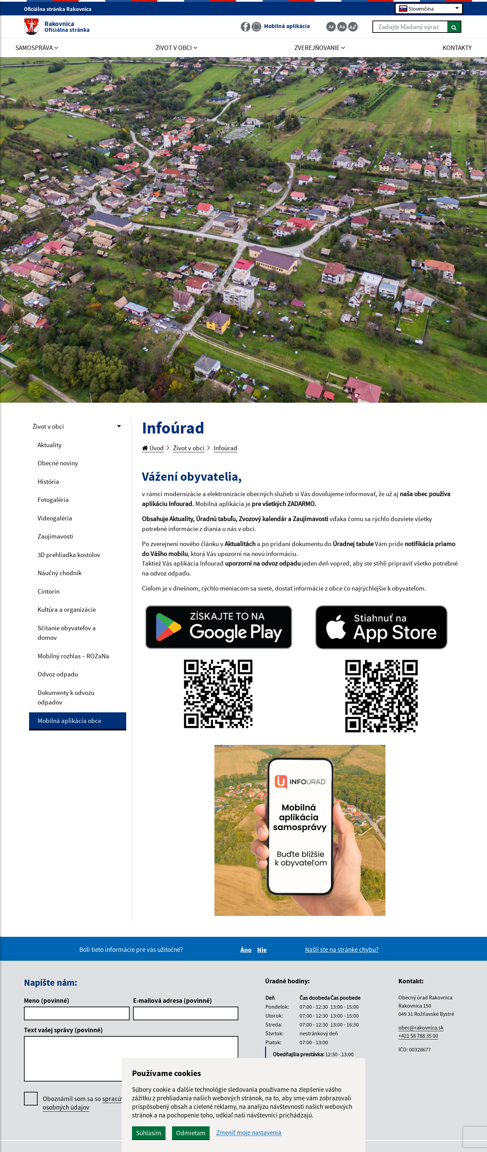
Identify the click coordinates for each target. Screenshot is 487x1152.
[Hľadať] (454, 27)
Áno (247, 950)
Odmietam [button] (191, 1133)
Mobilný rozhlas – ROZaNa (73, 656)
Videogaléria (55, 518)
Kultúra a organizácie (67, 609)
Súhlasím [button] (148, 1133)
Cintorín (49, 591)
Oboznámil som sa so (90, 1103)
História (48, 481)
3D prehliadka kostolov (69, 555)
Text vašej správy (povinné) (63, 1030)
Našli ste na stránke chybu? (342, 949)
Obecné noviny (58, 463)
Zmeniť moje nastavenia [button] (248, 1132)
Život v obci (48, 426)
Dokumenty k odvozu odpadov (66, 697)
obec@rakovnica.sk (421, 1027)
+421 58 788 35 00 (418, 1035)
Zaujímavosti (55, 536)
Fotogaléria (53, 499)
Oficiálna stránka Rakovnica (60, 8)
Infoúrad (225, 448)
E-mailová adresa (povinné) (172, 1000)
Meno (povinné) (46, 1000)
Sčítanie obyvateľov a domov (67, 633)
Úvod (153, 448)
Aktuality (50, 445)
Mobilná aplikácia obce (69, 720)
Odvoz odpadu (58, 674)
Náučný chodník (59, 573)
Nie (263, 950)
